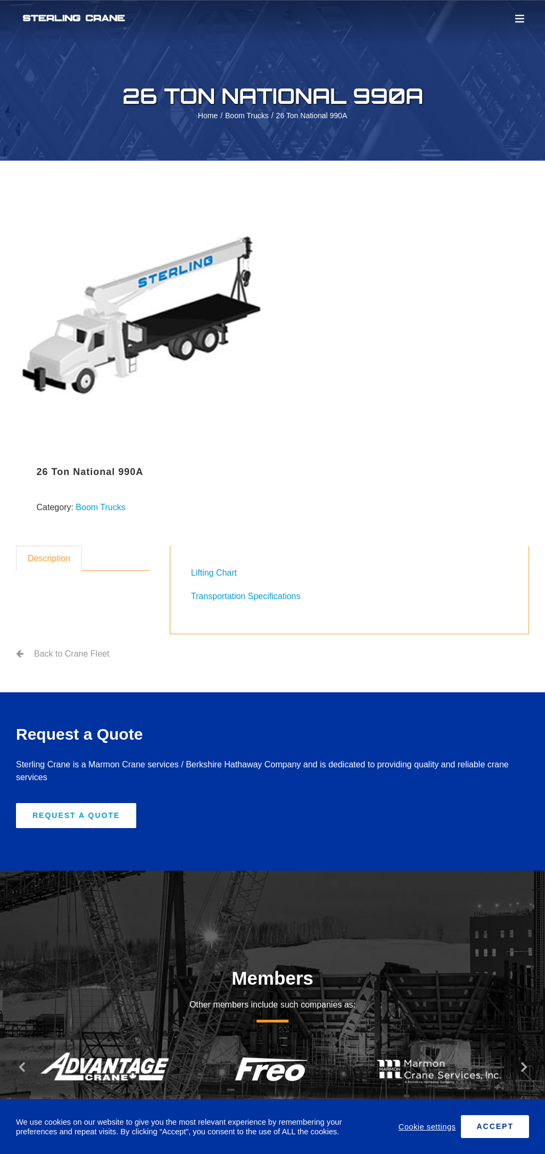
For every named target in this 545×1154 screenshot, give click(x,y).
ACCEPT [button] (495, 1126)
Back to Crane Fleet (71, 653)
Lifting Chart (214, 572)
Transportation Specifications (246, 596)
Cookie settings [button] (427, 1127)
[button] (21, 1067)
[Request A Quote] (76, 815)
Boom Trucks (100, 507)
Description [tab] (49, 558)
